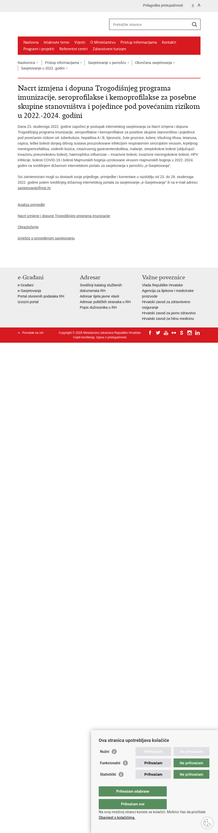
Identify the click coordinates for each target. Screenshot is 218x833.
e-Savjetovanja (29, 291)
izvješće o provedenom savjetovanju (46, 238)
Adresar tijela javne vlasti (99, 296)
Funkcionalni (110, 773)
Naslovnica (26, 63)
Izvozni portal (28, 302)
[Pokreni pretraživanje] (194, 24)
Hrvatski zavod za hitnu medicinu (168, 319)
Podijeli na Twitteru (42, 259)
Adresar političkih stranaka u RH (105, 302)
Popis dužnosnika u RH (98, 307)
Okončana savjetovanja (153, 63)
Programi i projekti (38, 49)
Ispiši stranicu (20, 259)
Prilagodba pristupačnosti (163, 5)
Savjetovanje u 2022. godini (43, 68)
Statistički (108, 785)
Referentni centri (73, 49)
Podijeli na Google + (53, 259)
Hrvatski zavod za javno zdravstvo (169, 313)
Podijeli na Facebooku (31, 259)
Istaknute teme (56, 42)
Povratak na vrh (33, 333)
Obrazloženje (28, 227)
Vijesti (79, 42)
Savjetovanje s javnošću (107, 63)
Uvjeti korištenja (84, 337)
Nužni (104, 762)
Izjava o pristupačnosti (111, 337)
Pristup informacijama (139, 42)
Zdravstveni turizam (109, 49)
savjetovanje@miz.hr (34, 188)
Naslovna (31, 42)
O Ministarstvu (102, 42)
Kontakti (169, 42)
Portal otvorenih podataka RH (41, 296)
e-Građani (25, 285)
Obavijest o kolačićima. (117, 817)
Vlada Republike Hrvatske (162, 285)
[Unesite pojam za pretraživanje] (149, 24)
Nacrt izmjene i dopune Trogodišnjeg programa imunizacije (64, 216)
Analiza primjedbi (31, 205)
